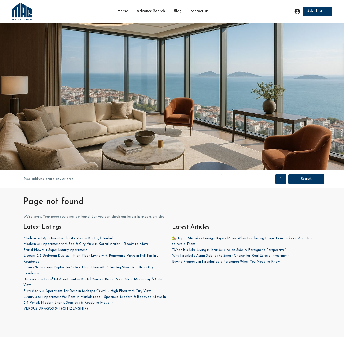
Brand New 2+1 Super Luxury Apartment (55, 250)
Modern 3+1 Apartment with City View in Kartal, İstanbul (68, 238)
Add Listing (317, 11)
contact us (199, 11)
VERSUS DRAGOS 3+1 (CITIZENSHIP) (55, 309)
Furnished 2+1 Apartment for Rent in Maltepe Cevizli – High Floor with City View (87, 291)
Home (122, 11)
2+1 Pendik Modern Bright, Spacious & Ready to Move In (68, 303)
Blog (178, 11)
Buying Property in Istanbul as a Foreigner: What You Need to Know (226, 262)
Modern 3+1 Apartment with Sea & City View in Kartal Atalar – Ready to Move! (86, 244)
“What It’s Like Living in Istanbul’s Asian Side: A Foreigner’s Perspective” (229, 250)
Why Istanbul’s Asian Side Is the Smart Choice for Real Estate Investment (230, 256)
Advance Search (151, 11)
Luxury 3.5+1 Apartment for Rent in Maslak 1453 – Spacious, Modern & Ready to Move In (94, 297)
